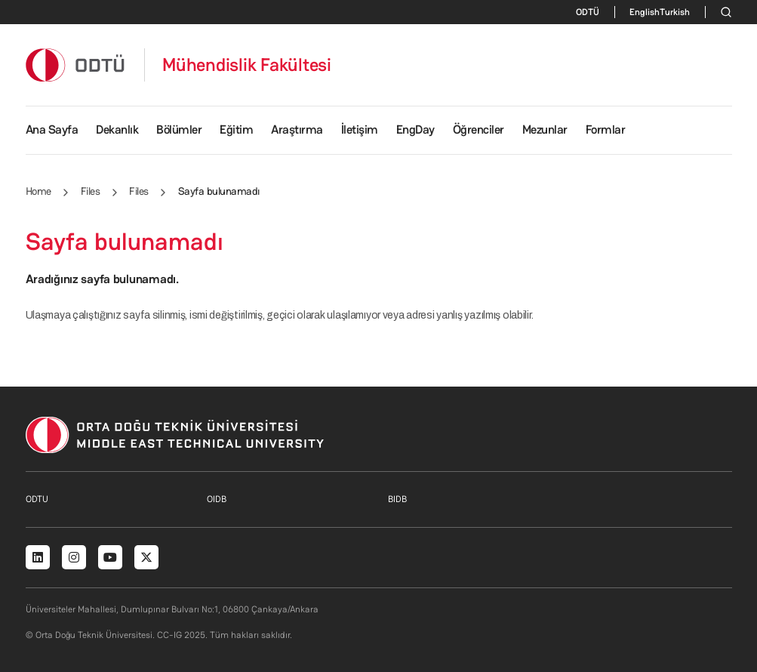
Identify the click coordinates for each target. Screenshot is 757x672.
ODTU (37, 499)
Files (90, 191)
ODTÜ (587, 12)
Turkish (675, 12)
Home (38, 191)
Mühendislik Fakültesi (246, 65)
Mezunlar (545, 129)
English (644, 12)
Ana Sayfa (52, 129)
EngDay (415, 129)
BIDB (397, 499)
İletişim (359, 129)
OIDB (216, 499)
